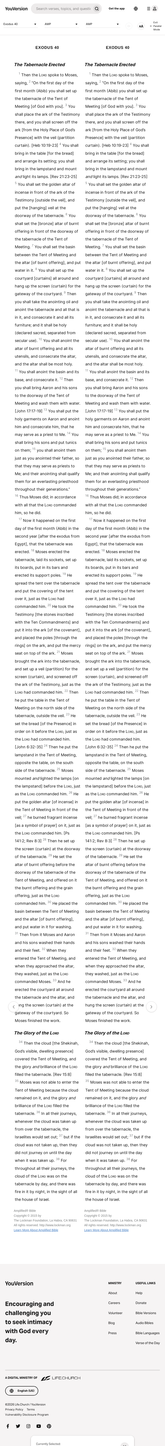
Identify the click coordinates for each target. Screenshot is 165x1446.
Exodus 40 (20, 24)
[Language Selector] (135, 8)
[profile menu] (152, 8)
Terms (31, 1409)
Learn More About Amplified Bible (36, 1230)
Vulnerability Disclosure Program (27, 1414)
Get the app (117, 8)
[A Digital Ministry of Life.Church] (82, 1376)
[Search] (61, 8)
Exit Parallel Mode (156, 26)
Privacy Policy (14, 1409)
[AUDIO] (128, 26)
